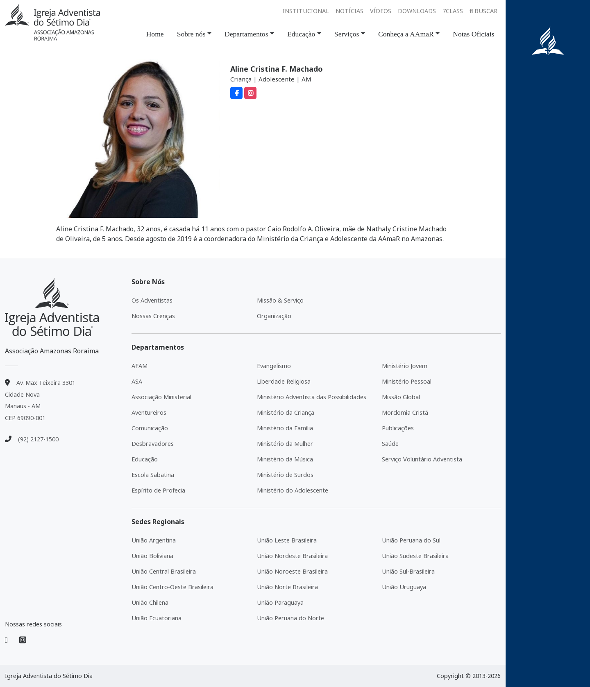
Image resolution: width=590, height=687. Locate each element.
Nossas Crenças (153, 316)
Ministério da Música (285, 459)
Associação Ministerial (161, 397)
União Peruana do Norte (290, 618)
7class (452, 11)
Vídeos (380, 11)
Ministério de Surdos (285, 475)
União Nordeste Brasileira (292, 556)
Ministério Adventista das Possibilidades (311, 397)
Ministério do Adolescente (292, 490)
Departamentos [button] (246, 34)
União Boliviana (152, 556)
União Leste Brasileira (287, 540)
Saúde (390, 443)
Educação (145, 459)
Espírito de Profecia (158, 490)
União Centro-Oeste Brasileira (172, 587)
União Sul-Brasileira (408, 571)
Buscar (483, 11)
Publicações (398, 428)
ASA (137, 381)
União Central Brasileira (164, 571)
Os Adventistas (152, 300)
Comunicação (150, 428)
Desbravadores (153, 443)
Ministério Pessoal (406, 381)
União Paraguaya (280, 602)
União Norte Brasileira (287, 587)
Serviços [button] (346, 34)
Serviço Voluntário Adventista (422, 459)
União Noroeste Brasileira (292, 571)
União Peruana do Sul (411, 540)
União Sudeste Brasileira (415, 556)
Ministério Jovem (404, 366)
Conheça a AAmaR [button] (406, 34)
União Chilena (150, 602)
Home (155, 34)
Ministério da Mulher (285, 443)
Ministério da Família (285, 428)
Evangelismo (274, 366)
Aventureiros (149, 412)
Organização (274, 316)
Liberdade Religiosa (284, 381)
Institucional (306, 11)
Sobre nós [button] (191, 34)
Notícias (349, 11)
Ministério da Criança (285, 412)
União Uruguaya (404, 587)
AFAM (140, 366)
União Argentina (154, 540)
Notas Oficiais (473, 34)
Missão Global (401, 397)
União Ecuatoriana (157, 618)
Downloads (417, 11)
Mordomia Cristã (405, 412)
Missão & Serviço (280, 300)
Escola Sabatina (153, 475)
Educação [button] (301, 34)
